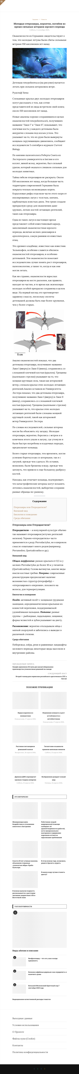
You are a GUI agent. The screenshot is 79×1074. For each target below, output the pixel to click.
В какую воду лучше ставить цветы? (53, 873)
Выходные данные (22, 1018)
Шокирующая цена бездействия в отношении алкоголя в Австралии (23, 824)
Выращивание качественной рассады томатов (31, 999)
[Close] (3, 3)
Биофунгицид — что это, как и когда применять (43, 959)
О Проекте (18, 1031)
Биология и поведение (25, 514)
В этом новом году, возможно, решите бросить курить (53, 862)
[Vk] (34, 1069)
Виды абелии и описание (25, 950)
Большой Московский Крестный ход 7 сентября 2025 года (43, 987)
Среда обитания (22, 518)
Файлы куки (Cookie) (23, 1038)
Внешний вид (21, 510)
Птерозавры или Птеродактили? (30, 507)
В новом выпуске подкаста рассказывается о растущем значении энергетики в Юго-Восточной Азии (24, 894)
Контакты (17, 1045)
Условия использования (25, 1025)
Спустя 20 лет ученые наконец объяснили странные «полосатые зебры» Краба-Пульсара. (24, 864)
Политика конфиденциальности (30, 1052)
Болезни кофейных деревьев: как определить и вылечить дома (47, 973)
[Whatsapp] (37, 1069)
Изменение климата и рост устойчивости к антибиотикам (53, 716)
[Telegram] (41, 1069)
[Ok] (44, 1069)
